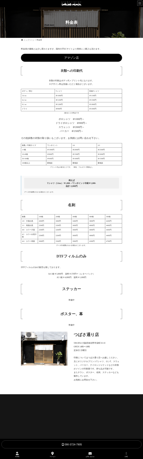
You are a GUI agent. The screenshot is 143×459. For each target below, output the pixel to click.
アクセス (53, 454)
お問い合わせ (90, 454)
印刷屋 (78, 411)
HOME (17, 454)
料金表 (78, 421)
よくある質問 (82, 431)
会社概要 (78, 436)
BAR (77, 416)
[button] (71, 58)
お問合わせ (79, 426)
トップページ (80, 406)
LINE (126, 454)
